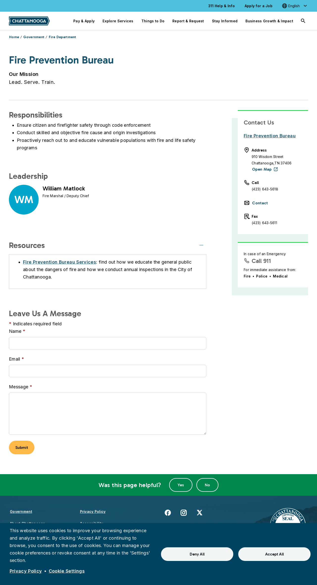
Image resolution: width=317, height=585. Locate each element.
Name (15, 331)
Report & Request (188, 21)
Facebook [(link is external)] (168, 512)
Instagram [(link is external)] (183, 512)
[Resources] (201, 245)
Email (14, 359)
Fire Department (62, 37)
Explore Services (118, 21)
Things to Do (152, 21)
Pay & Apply (84, 21)
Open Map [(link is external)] (262, 169)
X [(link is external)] (199, 512)
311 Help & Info (221, 6)
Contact (260, 203)
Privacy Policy (93, 511)
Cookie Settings (67, 571)
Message (18, 386)
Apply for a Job (258, 6)
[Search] (303, 21)
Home (14, 37)
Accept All (274, 554)
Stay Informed (225, 21)
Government (33, 37)
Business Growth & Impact (269, 21)
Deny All (197, 554)
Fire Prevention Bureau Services (59, 262)
